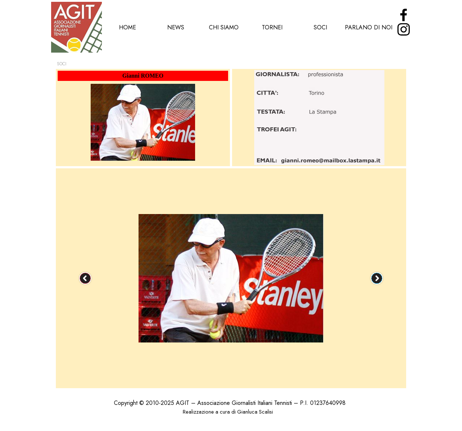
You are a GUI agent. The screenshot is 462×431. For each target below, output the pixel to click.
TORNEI (272, 27)
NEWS (175, 27)
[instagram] (403, 29)
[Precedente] (85, 278)
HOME (127, 27)
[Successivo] (377, 278)
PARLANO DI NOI (368, 27)
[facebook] (403, 15)
